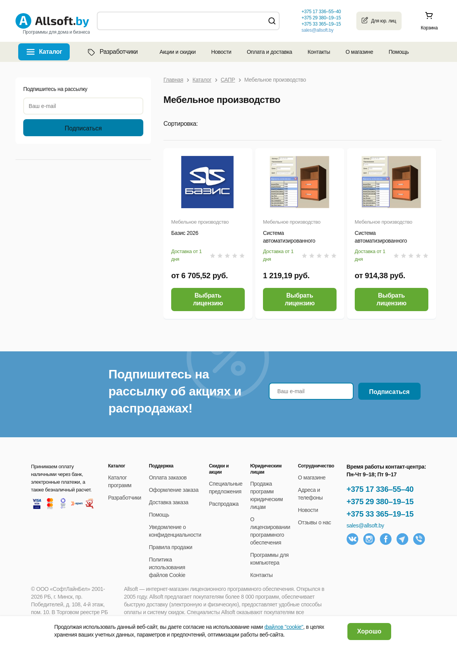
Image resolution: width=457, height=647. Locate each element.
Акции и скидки (178, 52)
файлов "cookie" (284, 627)
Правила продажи (170, 547)
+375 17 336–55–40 (380, 489)
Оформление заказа (174, 490)
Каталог (50, 51)
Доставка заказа (169, 502)
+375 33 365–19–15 (380, 514)
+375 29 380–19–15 (380, 501)
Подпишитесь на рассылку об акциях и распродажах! (174, 391)
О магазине (359, 52)
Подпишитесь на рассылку (55, 89)
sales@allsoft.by (317, 30)
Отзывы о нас (314, 522)
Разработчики (111, 51)
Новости (221, 52)
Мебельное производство (200, 222)
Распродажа (223, 504)
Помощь (398, 52)
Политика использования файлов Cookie (167, 567)
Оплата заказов (168, 477)
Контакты (319, 52)
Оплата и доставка (269, 52)
